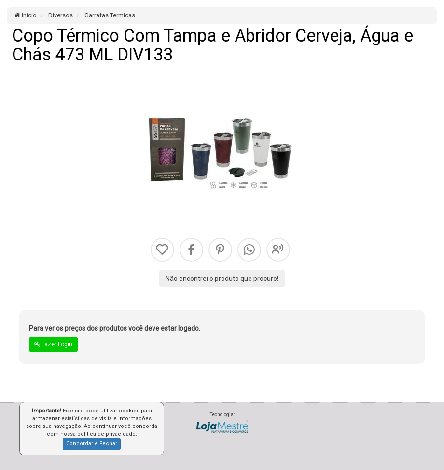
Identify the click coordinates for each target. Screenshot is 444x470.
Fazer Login (53, 344)
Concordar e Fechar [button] (91, 444)
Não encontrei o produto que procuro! (222, 278)
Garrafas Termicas (109, 15)
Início (25, 15)
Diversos (60, 15)
